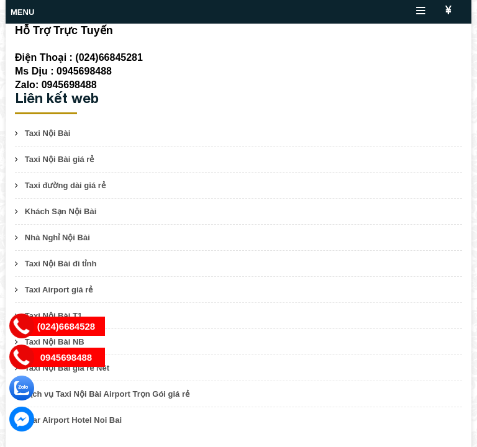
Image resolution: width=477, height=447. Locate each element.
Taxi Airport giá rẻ (59, 289)
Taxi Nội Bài (48, 133)
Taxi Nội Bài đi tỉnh (61, 263)
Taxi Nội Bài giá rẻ (59, 159)
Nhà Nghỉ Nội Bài (57, 237)
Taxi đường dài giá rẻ (65, 185)
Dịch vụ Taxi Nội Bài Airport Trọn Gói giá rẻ (107, 394)
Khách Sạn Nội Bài (60, 211)
